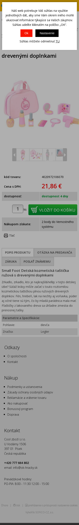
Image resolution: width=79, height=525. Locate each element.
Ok (26, 33)
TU (58, 41)
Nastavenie (47, 33)
